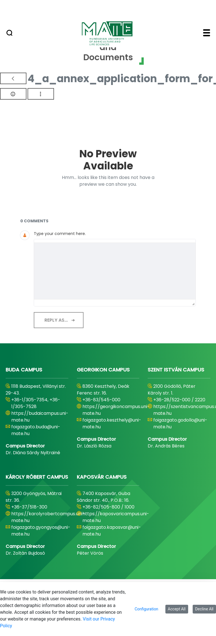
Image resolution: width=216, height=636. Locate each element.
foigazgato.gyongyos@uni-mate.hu (40, 530)
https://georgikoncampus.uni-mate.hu (116, 409)
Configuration (146, 609)
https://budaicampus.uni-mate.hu (39, 416)
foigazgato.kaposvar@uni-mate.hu (111, 530)
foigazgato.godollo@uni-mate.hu (180, 423)
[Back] (13, 78)
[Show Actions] (41, 94)
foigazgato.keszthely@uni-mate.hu (111, 423)
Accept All (177, 609)
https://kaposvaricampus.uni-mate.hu (115, 517)
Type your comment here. (60, 233)
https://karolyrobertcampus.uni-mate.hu (48, 517)
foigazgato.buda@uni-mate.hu (35, 430)
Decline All (204, 609)
